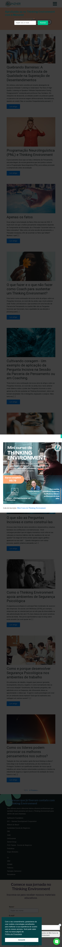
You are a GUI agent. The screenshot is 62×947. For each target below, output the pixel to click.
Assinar (43, 23)
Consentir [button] (21, 940)
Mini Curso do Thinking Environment (31, 508)
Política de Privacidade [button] (13, 934)
